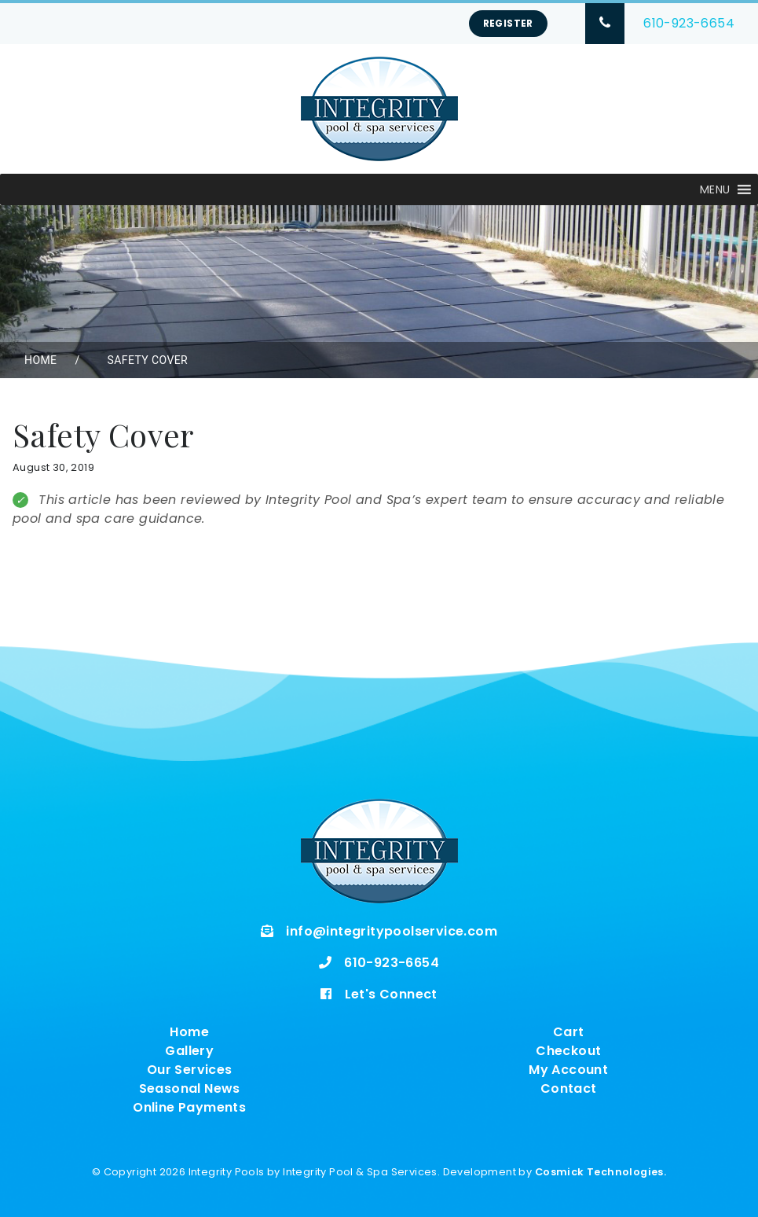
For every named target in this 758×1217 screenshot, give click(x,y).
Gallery (189, 1051)
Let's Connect (391, 994)
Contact (568, 1088)
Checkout (568, 1051)
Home (40, 360)
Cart (568, 1032)
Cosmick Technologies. (600, 1171)
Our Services (190, 1070)
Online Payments (189, 1107)
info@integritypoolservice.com (391, 931)
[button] (715, 189)
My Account (568, 1070)
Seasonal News (189, 1088)
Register (508, 23)
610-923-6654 (688, 23)
